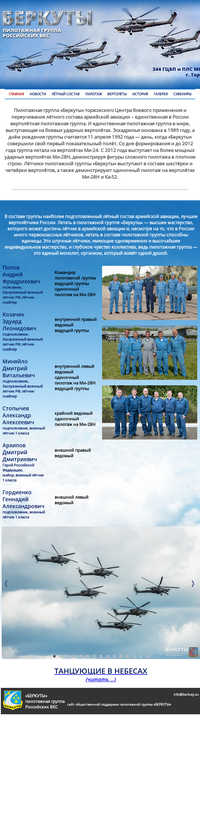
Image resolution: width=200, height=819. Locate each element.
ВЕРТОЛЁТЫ (117, 94)
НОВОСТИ (38, 94)
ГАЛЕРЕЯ (161, 94)
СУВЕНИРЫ (182, 94)
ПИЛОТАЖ (93, 94)
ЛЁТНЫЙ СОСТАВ (66, 94)
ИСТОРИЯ (140, 94)
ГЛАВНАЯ (16, 94)
